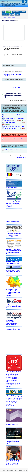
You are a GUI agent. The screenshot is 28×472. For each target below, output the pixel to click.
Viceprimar (8, 11)
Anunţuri (12, 14)
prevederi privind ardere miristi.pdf (13, 138)
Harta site (4, 17)
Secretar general (15, 11)
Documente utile (5, 14)
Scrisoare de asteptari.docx (10, 122)
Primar (3, 11)
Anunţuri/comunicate (21, 102)
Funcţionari (23, 11)
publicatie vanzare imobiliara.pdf (12, 149)
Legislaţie (17, 14)
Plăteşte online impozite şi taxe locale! (14, 177)
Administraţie (8, 17)
